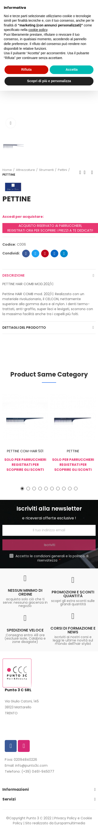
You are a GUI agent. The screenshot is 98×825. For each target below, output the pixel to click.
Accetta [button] (72, 69)
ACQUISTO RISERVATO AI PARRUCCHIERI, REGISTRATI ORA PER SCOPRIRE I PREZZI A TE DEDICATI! (50, 228)
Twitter (35, 253)
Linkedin (54, 253)
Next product (92, 172)
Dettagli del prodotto (24, 327)
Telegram (64, 253)
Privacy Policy (65, 818)
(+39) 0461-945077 (37, 771)
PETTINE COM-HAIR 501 (25, 451)
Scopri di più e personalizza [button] (49, 81)
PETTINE (73, 451)
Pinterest (45, 253)
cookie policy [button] (38, 30)
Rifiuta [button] (26, 69)
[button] (22, 488)
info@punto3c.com (31, 765)
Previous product (80, 172)
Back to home (86, 172)
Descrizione (13, 275)
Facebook (26, 253)
